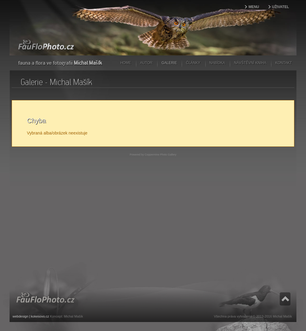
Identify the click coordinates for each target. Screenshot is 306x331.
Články (193, 63)
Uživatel (280, 7)
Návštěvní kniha (250, 63)
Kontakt (283, 63)
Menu (254, 7)
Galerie (169, 63)
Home (125, 63)
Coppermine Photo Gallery (160, 154)
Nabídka (217, 63)
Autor (146, 63)
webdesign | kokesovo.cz (31, 316)
